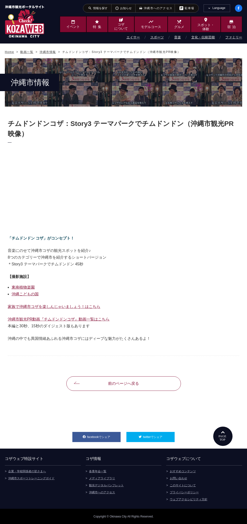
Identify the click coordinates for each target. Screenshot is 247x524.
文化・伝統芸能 (203, 37)
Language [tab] (219, 8)
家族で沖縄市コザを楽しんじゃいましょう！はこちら (54, 307)
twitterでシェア (159, 435)
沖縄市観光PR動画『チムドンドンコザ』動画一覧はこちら (59, 319)
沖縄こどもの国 (25, 294)
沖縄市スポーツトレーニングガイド (31, 478)
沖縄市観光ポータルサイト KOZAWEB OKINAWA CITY (24, 21)
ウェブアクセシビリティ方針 (188, 499)
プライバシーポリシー (184, 492)
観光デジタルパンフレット (106, 485)
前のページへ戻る (123, 383)
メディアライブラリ (102, 478)
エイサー (133, 37)
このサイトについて (183, 485)
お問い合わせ (178, 478)
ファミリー (233, 37)
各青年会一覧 (97, 471)
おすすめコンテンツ (183, 471)
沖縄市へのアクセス (102, 492)
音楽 (177, 37)
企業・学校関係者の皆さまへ (27, 471)
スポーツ (157, 37)
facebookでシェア (104, 435)
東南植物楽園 (23, 287)
